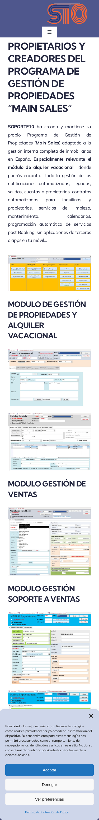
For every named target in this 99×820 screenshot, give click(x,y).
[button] (91, 716)
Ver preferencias (49, 799)
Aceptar (49, 770)
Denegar (49, 784)
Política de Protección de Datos (47, 812)
